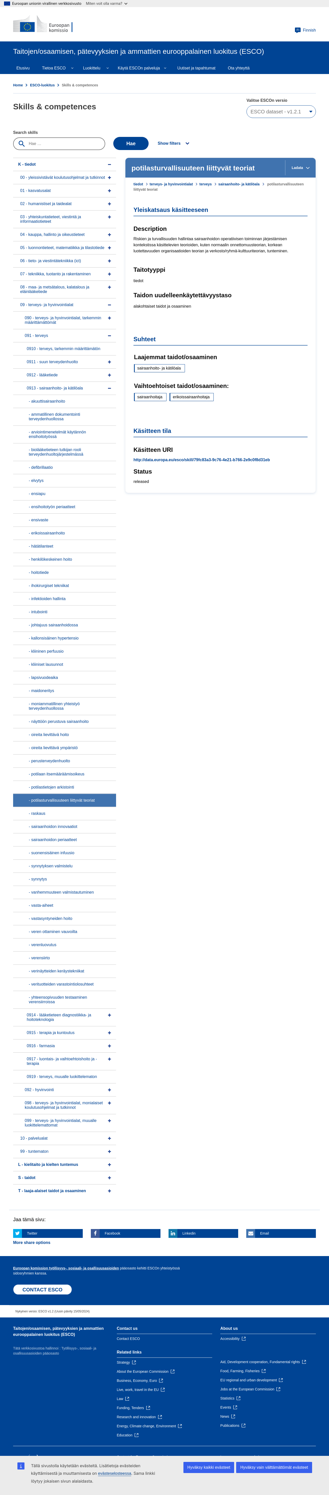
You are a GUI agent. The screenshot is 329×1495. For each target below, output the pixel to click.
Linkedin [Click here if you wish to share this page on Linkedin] (189, 1233)
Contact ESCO (128, 1339)
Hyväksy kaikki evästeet (208, 1467)
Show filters (169, 143)
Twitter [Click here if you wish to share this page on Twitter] (32, 1233)
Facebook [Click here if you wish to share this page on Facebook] (112, 1233)
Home (18, 85)
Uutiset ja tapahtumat (196, 68)
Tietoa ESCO (54, 68)
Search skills (25, 132)
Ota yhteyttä (239, 68)
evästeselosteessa (114, 1473)
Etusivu (23, 68)
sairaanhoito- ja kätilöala (238, 184)
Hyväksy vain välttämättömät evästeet (274, 1467)
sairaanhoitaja (149, 397)
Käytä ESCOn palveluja (139, 68)
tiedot (138, 184)
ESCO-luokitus (42, 85)
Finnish (305, 30)
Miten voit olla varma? (106, 3)
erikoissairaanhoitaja (191, 397)
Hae (131, 143)
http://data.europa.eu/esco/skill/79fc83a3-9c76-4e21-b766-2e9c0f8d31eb (201, 460)
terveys (205, 184)
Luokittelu (91, 68)
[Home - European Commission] (49, 24)
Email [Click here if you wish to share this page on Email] (264, 1233)
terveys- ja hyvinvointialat (171, 184)
